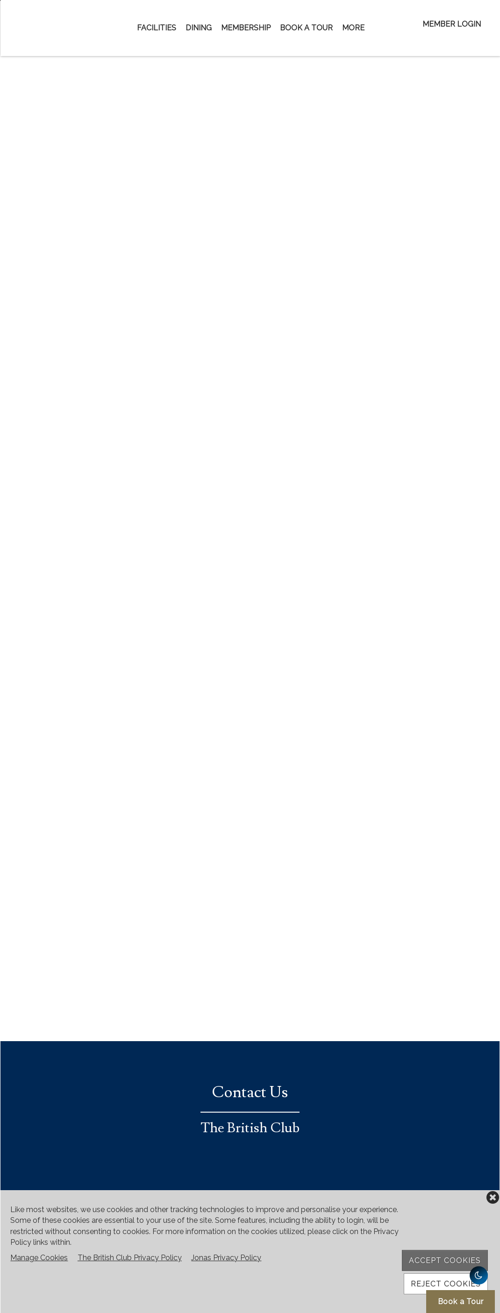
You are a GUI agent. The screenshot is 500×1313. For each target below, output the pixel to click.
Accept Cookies (445, 1260)
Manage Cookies (39, 1257)
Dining (199, 27)
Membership (246, 27)
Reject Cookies (446, 1283)
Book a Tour (306, 27)
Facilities (156, 27)
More (353, 27)
